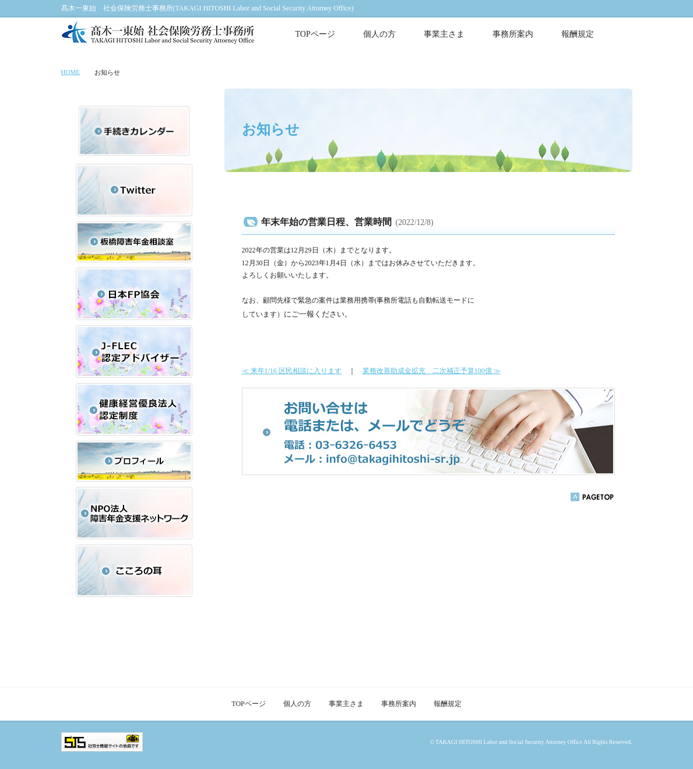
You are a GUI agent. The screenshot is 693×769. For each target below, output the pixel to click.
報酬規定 (577, 34)
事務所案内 (513, 34)
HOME (70, 71)
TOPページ (315, 34)
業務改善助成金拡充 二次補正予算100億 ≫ (432, 371)
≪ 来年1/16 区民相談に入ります (292, 371)
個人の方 (379, 34)
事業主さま (444, 34)
